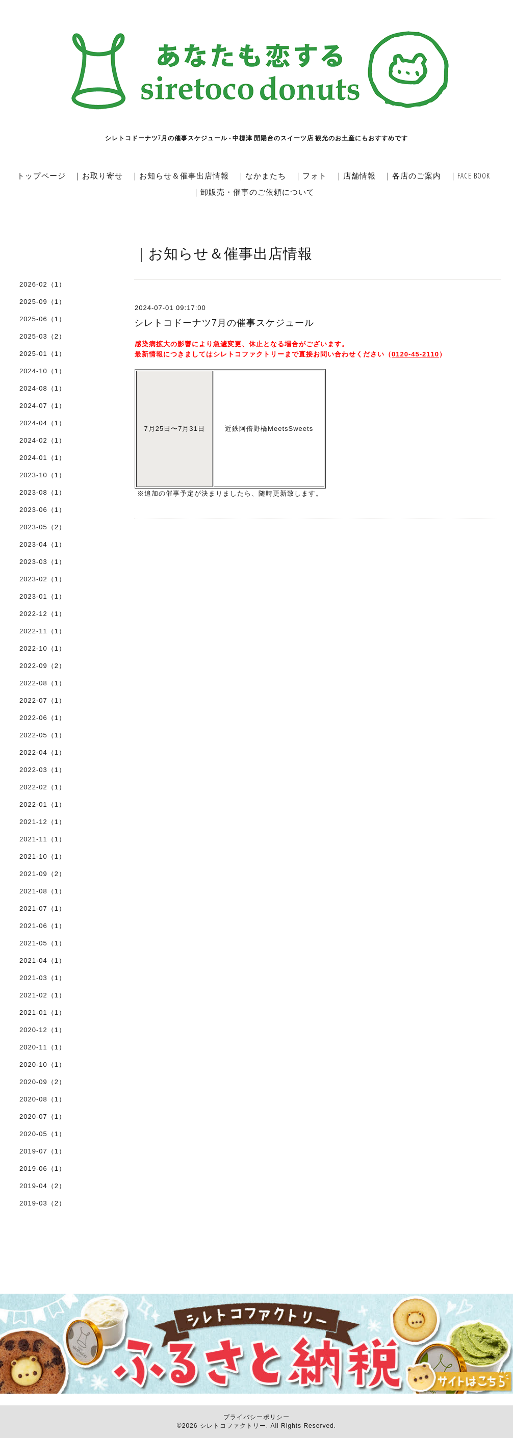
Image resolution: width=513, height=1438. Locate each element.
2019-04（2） (42, 1186)
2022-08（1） (42, 683)
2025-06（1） (42, 319)
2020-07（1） (42, 1116)
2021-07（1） (42, 908)
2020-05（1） (42, 1134)
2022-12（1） (42, 614)
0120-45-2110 (415, 354)
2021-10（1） (42, 856)
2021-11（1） (42, 839)
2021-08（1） (42, 891)
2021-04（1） (42, 960)
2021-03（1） (42, 978)
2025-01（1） (42, 353)
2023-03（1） (42, 562)
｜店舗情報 (355, 175)
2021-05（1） (42, 943)
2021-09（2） (42, 874)
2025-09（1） (42, 301)
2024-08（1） (42, 388)
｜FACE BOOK (469, 175)
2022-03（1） (42, 770)
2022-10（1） (42, 648)
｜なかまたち (261, 175)
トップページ (41, 175)
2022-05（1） (42, 735)
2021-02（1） (42, 995)
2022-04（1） (42, 752)
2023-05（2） (42, 527)
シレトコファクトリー (233, 1425)
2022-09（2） (42, 666)
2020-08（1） (42, 1099)
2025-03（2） (42, 336)
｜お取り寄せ (98, 175)
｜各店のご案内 (412, 175)
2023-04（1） (42, 544)
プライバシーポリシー (256, 1417)
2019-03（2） (42, 1203)
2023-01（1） (42, 596)
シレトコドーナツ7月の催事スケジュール (224, 323)
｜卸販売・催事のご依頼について (253, 192)
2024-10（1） (42, 371)
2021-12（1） (42, 822)
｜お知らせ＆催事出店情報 (180, 175)
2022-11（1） (42, 631)
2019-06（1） (42, 1168)
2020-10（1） (42, 1064)
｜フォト (310, 175)
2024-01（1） (42, 457)
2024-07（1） (42, 405)
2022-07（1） (42, 700)
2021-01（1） (42, 1012)
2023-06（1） (42, 509)
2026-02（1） (42, 284)
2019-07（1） (42, 1151)
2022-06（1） (42, 718)
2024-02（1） (42, 440)
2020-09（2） (42, 1082)
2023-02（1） (42, 579)
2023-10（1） (42, 475)
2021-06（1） (42, 926)
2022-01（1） (42, 804)
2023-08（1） (42, 492)
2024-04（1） (42, 423)
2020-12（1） (42, 1030)
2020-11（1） (42, 1047)
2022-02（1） (42, 787)
